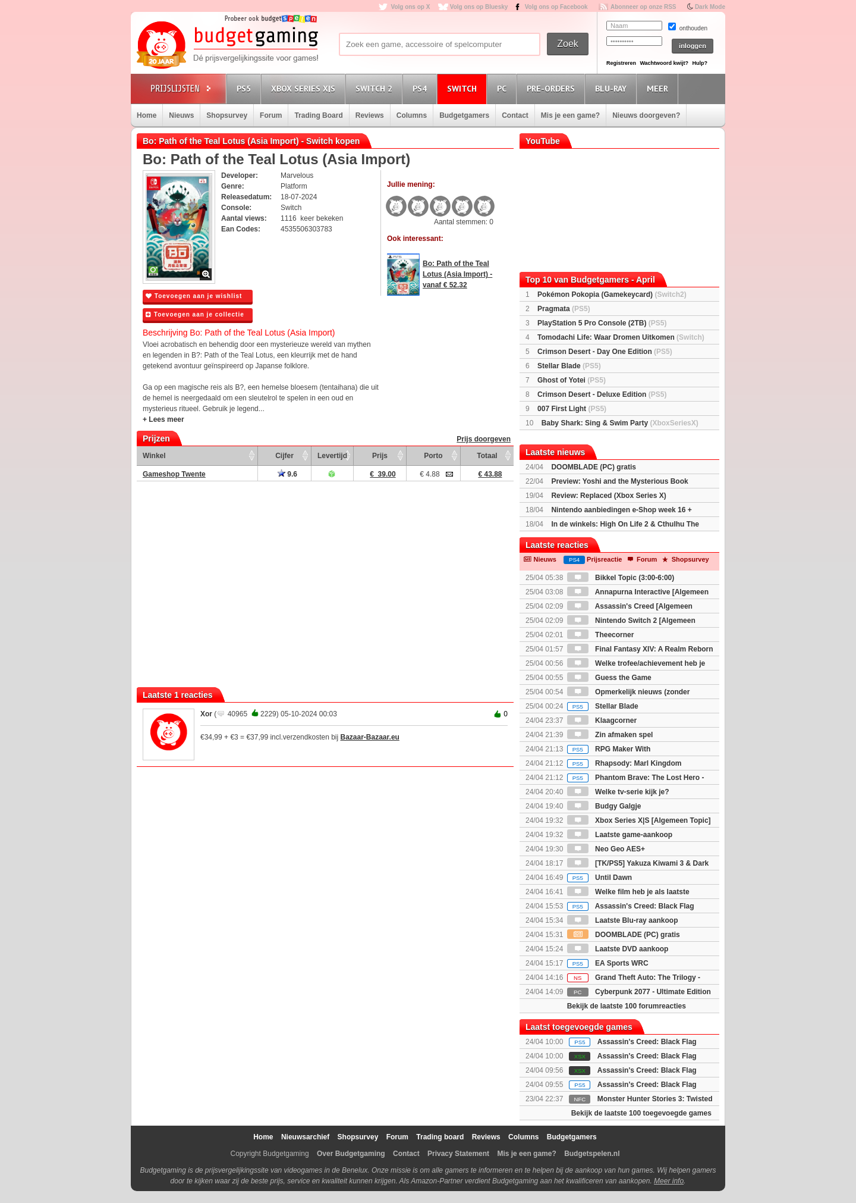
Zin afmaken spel (610, 735)
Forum (271, 115)
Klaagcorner (602, 720)
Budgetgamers (464, 115)
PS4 (421, 88)
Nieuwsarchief (305, 1137)
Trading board (440, 1137)
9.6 (287, 474)
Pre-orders (552, 88)
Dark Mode (710, 7)
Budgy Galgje (604, 806)
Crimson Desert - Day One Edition (604, 351)
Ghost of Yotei (571, 380)
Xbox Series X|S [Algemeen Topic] (639, 820)
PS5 (245, 88)
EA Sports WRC (608, 963)
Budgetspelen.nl (591, 1153)
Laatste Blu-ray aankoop (622, 920)
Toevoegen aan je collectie (195, 314)
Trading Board (318, 115)
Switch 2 (375, 88)
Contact (515, 115)
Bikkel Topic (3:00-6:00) (621, 578)
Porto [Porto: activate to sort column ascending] (433, 456)
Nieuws (181, 115)
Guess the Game (609, 677)
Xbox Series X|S (305, 88)
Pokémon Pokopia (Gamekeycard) (612, 294)
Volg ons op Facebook (556, 7)
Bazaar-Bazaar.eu (370, 737)
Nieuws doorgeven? (646, 115)
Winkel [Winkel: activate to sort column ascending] (154, 456)
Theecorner (600, 635)
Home (146, 115)
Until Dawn (599, 877)
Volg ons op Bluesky (479, 7)
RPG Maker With (609, 749)
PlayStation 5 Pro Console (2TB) (601, 323)
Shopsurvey (226, 115)
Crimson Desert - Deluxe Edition (601, 394)
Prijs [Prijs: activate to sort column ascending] (380, 456)
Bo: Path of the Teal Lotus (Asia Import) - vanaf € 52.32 (457, 274)
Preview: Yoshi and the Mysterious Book (619, 481)
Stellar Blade (569, 366)
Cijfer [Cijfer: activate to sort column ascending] (284, 456)
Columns (411, 115)
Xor (206, 714)
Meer (659, 88)
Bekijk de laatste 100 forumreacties (626, 1006)
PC (503, 88)
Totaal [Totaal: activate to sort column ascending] (487, 456)
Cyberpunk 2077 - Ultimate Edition (639, 992)
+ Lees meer (163, 419)
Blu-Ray (612, 88)
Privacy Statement (458, 1153)
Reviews (369, 115)
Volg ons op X (410, 7)
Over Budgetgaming (351, 1153)
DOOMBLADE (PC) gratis (593, 467)
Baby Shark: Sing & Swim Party (620, 423)
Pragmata (563, 309)
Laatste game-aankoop (619, 835)
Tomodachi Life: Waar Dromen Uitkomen (620, 337)
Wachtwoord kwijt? (664, 63)
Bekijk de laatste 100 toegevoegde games (641, 1113)
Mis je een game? (570, 115)
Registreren (621, 63)
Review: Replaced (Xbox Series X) (608, 495)
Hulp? (699, 63)
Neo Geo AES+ (606, 849)
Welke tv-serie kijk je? (618, 792)
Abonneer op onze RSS (643, 7)
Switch (463, 88)
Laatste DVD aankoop (618, 949)
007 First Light (571, 409)
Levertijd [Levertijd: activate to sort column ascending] (332, 456)
